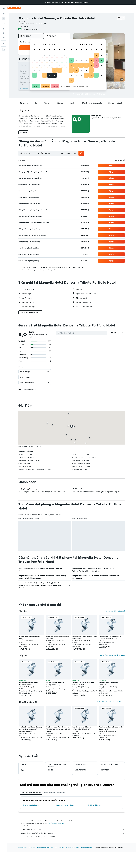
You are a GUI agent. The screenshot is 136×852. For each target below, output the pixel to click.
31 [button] (54, 75)
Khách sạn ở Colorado (72, 847)
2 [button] (49, 55)
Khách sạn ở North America (45, 847)
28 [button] (39, 75)
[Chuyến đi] (3, 43)
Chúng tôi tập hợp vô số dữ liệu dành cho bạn (73, 833)
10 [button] (54, 60)
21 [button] (39, 70)
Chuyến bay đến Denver (31, 805)
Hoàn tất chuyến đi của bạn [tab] (31, 792)
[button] (132, 2)
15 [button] (44, 65)
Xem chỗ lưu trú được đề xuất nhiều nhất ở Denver (107, 702)
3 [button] (54, 55)
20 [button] (34, 70)
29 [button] (44, 75)
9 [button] (49, 60)
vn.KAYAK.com (22, 847)
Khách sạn (32, 847)
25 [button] (59, 70)
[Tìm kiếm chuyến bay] (3, 14)
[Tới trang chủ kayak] (14, 8)
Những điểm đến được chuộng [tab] (54, 792)
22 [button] (44, 70)
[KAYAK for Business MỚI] (3, 38)
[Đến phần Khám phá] (3, 29)
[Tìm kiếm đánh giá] (83, 332)
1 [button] (44, 55)
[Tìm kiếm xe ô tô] (3, 23)
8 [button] (44, 60)
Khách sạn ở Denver (94, 805)
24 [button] (54, 70)
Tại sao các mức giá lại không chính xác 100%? (73, 837)
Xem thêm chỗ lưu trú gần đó (115, 611)
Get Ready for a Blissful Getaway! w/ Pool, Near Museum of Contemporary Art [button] (30, 729)
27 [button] (34, 75)
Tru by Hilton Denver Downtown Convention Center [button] (83, 684)
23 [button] (49, 70)
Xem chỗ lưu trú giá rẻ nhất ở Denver (112, 655)
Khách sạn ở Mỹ (59, 847)
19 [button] (64, 65)
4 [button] (59, 55)
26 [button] (64, 70)
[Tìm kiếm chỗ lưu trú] (3, 18)
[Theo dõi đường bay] (3, 33)
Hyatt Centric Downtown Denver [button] (110, 636)
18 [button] (59, 65)
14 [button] (39, 65)
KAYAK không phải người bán (73, 829)
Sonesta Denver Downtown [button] (55, 683)
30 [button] (49, 75)
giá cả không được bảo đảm (56, 823)
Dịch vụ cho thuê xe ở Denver (65, 805)
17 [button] (54, 65)
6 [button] (34, 60)
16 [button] (49, 65)
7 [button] (39, 60)
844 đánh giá (33, 29)
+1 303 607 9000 (24, 26)
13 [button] (34, 65)
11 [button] (59, 60)
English (85, 2)
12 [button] (64, 60)
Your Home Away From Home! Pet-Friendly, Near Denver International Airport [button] (58, 729)
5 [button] (64, 55)
